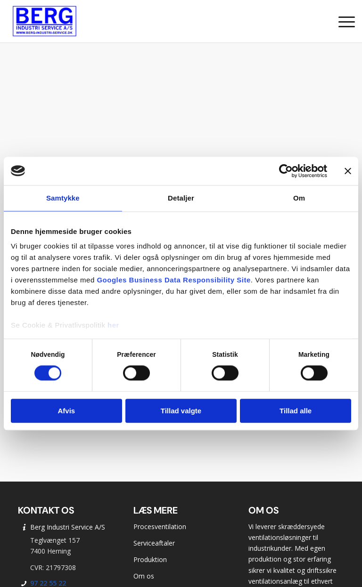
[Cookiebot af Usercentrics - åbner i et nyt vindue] (286, 171)
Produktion (150, 559)
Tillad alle (296, 411)
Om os (143, 575)
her (113, 325)
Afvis (66, 411)
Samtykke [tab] (63, 198)
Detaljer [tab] (181, 198)
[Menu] (342, 21)
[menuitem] (342, 21)
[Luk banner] (348, 171)
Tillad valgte (181, 411)
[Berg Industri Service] (44, 21)
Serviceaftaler (154, 543)
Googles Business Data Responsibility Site (173, 280)
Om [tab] (299, 198)
